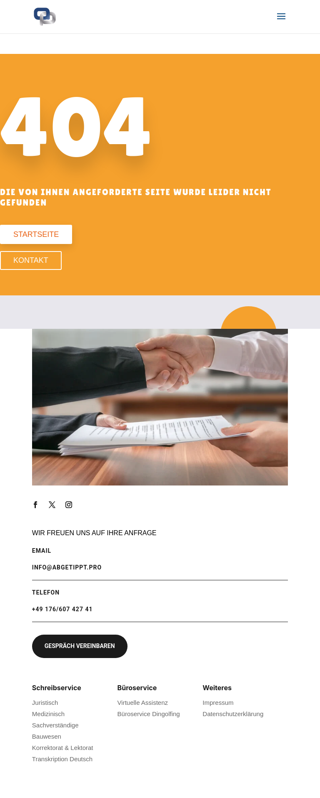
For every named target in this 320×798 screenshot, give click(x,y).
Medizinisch (48, 713)
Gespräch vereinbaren (80, 646)
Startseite (36, 234)
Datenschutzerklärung (232, 713)
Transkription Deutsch (62, 758)
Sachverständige (55, 725)
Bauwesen (46, 736)
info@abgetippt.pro (67, 567)
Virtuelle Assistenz (143, 702)
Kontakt (30, 260)
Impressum (217, 702)
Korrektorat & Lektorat (62, 747)
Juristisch (45, 702)
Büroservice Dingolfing (149, 713)
